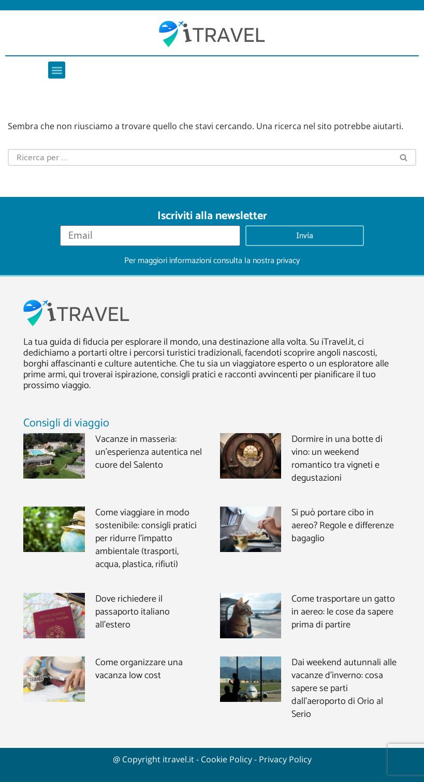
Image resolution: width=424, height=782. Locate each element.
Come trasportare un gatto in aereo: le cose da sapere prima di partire (343, 612)
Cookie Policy (226, 759)
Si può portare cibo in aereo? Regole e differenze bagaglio (342, 525)
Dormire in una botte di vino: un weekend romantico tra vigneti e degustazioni (337, 459)
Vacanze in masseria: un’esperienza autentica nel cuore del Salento (148, 452)
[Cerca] (200, 157)
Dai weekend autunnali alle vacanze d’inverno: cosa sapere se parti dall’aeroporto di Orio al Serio (344, 688)
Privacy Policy (285, 759)
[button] (56, 70)
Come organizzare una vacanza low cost (139, 669)
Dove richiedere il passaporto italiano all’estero (132, 612)
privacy (288, 261)
